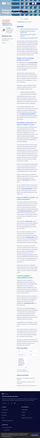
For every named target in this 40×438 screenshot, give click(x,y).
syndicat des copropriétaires (27, 254)
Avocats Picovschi (21, 21)
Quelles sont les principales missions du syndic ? (29, 28)
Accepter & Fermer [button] (34, 435)
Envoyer (26, 367)
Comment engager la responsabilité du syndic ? (29, 37)
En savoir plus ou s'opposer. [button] (6, 436)
